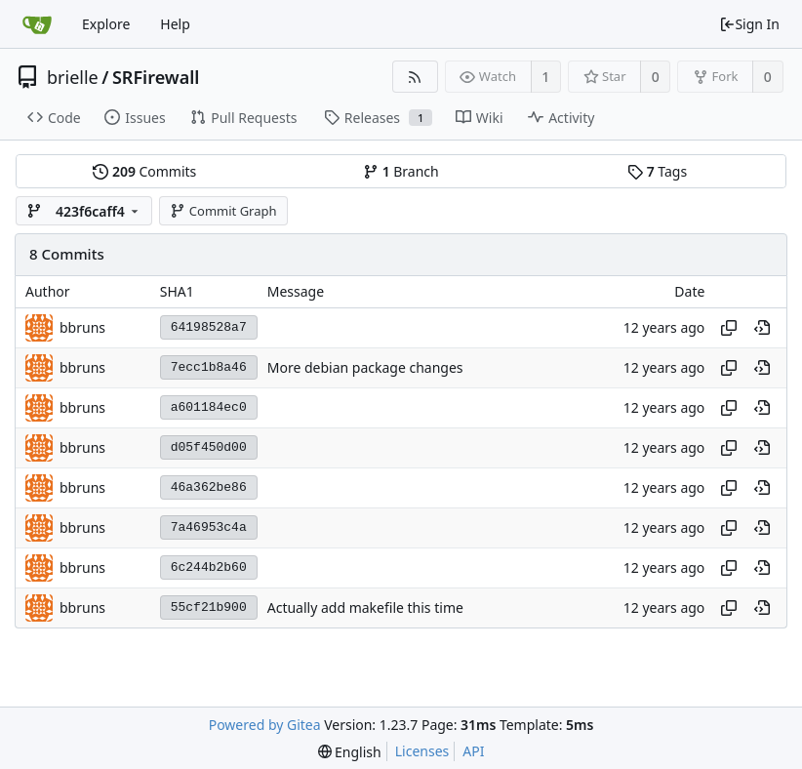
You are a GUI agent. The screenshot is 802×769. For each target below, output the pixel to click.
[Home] (37, 24)
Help (175, 24)
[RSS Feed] (415, 77)
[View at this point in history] (762, 328)
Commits (144, 171)
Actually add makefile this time (365, 607)
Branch (401, 171)
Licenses (422, 751)
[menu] (349, 752)
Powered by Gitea (265, 724)
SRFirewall (156, 77)
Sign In (749, 24)
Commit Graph (223, 211)
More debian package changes (365, 367)
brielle (73, 77)
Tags (657, 171)
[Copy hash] (728, 328)
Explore (106, 24)
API (473, 751)
